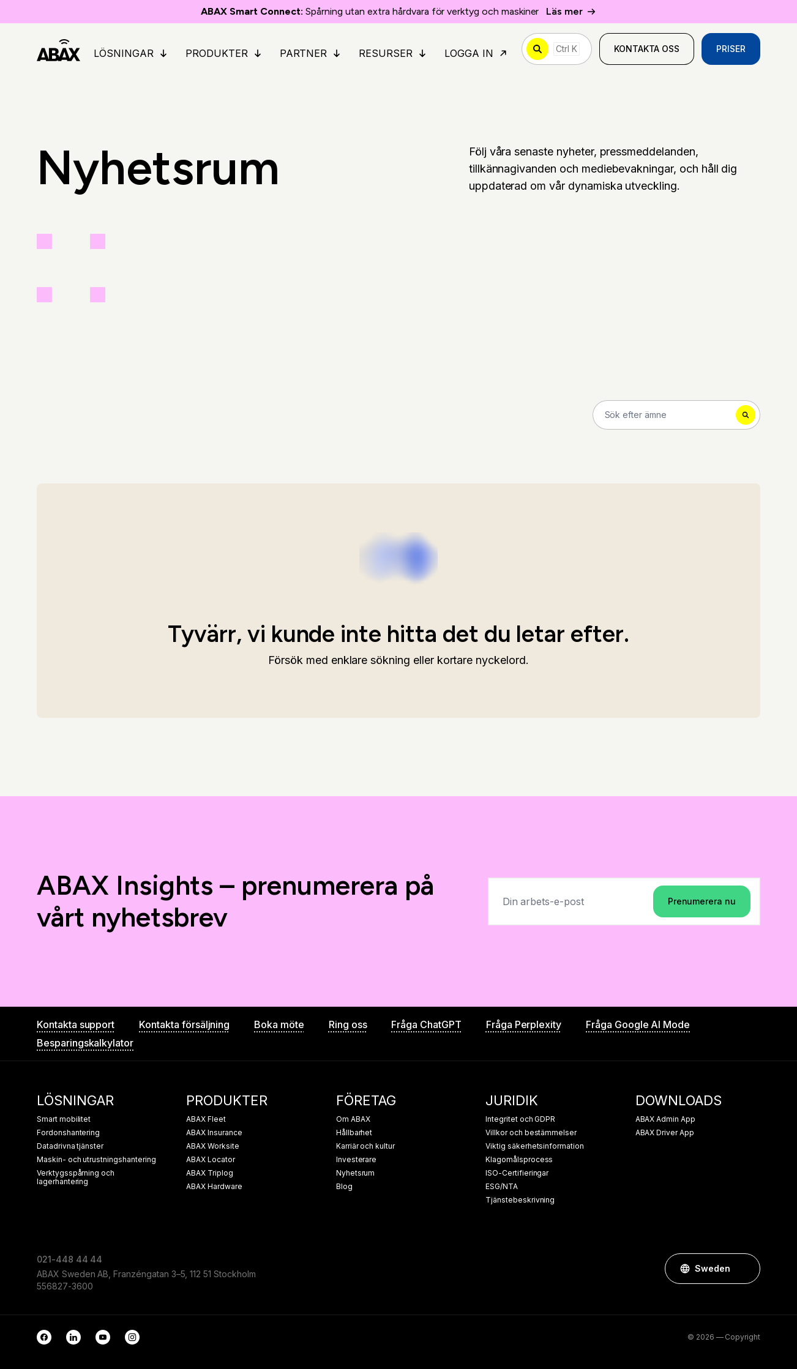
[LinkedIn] (73, 1337)
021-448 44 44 (69, 1259)
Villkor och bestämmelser (531, 1132)
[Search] (677, 415)
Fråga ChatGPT (426, 1024)
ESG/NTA (501, 1186)
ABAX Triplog (209, 1173)
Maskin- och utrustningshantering (96, 1159)
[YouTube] (102, 1337)
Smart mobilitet (64, 1119)
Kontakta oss (646, 48)
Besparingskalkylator (85, 1042)
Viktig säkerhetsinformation (534, 1146)
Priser (731, 48)
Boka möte (279, 1024)
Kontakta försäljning (184, 1024)
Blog (344, 1186)
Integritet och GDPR (520, 1119)
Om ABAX (353, 1119)
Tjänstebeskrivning (520, 1200)
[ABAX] (58, 49)
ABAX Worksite (212, 1146)
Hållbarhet (354, 1132)
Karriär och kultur (365, 1146)
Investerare (356, 1159)
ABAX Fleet (206, 1119)
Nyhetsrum (355, 1173)
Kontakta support (75, 1024)
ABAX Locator (210, 1159)
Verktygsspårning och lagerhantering (75, 1177)
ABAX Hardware (214, 1186)
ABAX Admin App (665, 1119)
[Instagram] (132, 1337)
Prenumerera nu (702, 901)
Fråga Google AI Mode (638, 1024)
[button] (745, 1268)
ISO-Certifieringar (516, 1173)
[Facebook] (44, 1337)
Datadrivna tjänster (70, 1146)
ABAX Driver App (664, 1132)
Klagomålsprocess (519, 1159)
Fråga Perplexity (523, 1024)
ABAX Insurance (214, 1132)
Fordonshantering (68, 1132)
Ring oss (348, 1024)
